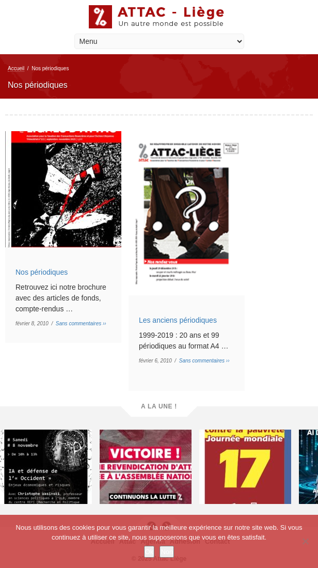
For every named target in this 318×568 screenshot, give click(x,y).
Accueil (16, 68)
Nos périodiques (41, 272)
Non (167, 552)
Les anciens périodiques (178, 320)
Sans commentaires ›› (81, 323)
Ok (149, 552)
